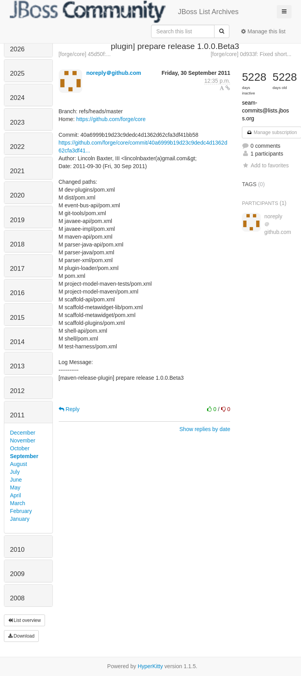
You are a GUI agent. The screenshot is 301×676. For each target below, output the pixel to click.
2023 (17, 122)
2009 (17, 574)
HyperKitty (150, 666)
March (17, 503)
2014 (17, 342)
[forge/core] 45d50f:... (85, 54)
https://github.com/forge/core (111, 119)
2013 (17, 366)
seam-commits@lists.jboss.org (265, 110)
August (18, 464)
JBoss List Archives (124, 12)
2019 (17, 220)
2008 (17, 598)
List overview (24, 620)
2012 (17, 391)
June (16, 480)
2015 (17, 317)
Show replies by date (204, 429)
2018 (17, 244)
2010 (17, 549)
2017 (17, 268)
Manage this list (263, 31)
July (15, 472)
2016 (17, 293)
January (20, 519)
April (15, 495)
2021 (17, 171)
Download (21, 636)
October (20, 448)
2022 (17, 146)
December (23, 433)
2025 (17, 73)
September (24, 456)
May (15, 487)
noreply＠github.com (113, 73)
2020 (17, 195)
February (21, 511)
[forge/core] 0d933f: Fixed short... (251, 54)
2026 (17, 49)
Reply (69, 409)
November (23, 440)
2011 (17, 415)
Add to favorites (265, 165)
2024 (17, 97)
